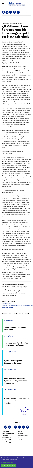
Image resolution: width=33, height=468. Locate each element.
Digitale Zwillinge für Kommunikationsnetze (13, 361)
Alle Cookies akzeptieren (8, 465)
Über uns (20, 431)
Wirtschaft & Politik (7, 440)
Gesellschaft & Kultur (8, 433)
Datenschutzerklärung (23, 435)
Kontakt (19, 437)
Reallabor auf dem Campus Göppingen (15, 328)
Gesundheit (5, 435)
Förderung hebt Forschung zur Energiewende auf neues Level (16, 344)
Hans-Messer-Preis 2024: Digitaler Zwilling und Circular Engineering (16, 380)
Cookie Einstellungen (22, 440)
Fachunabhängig (6, 442)
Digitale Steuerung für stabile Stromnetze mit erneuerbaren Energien (16, 400)
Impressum (20, 433)
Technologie (5, 431)
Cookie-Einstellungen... (7, 462)
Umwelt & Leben (6, 438)
